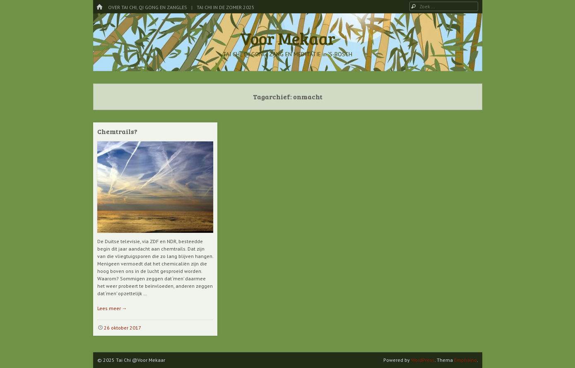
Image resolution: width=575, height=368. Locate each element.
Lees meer (112, 308)
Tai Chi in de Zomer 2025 (226, 7)
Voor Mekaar (287, 38)
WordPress (423, 360)
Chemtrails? (117, 131)
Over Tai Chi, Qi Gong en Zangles (147, 7)
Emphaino (465, 360)
